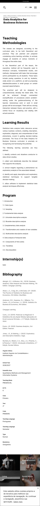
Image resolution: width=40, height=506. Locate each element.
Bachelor (33, 15)
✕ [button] (38, 488)
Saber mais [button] (17, 502)
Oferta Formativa (11, 15)
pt (26, 7)
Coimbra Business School (23, 15)
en (31, 7)
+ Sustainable (25, 1)
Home (4, 15)
